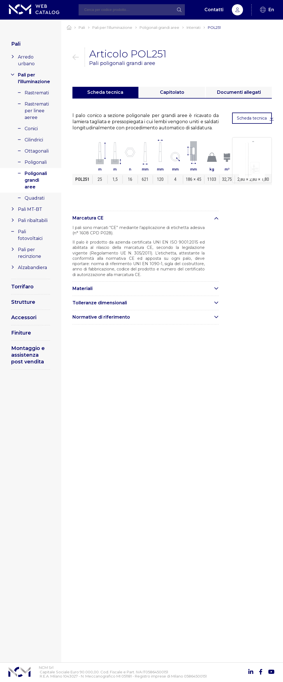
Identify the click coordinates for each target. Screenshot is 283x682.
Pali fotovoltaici (30, 235)
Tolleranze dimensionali (99, 302)
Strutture (23, 302)
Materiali (82, 288)
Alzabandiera (32, 267)
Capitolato (172, 92)
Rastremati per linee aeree (37, 110)
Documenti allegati (239, 92)
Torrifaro (22, 287)
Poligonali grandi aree (36, 180)
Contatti (213, 9)
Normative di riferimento (101, 317)
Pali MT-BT (30, 209)
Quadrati (34, 198)
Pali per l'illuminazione (34, 78)
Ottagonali (37, 151)
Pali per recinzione (29, 253)
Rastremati (37, 92)
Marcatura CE (87, 218)
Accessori (23, 317)
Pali (15, 44)
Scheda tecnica (105, 92)
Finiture (21, 333)
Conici (31, 128)
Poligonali (36, 162)
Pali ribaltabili (33, 220)
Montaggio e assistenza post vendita (28, 355)
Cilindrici (34, 140)
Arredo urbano (26, 60)
